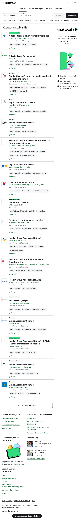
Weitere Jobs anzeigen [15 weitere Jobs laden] (27, 405)
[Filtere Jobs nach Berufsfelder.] (11, 21)
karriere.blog (32, 438)
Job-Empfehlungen (36, 9)
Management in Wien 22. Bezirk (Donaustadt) (38, 428)
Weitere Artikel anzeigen (36, 459)
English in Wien (7, 428)
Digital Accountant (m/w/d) (21, 164)
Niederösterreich (20, 247)
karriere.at (6, 471)
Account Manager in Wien (11, 425)
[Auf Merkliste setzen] (12, 48)
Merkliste (58, 9)
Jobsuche (23, 9)
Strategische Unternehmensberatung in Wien (13, 485)
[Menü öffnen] (2, 3)
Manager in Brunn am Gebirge (37, 433)
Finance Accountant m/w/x (21, 182)
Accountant (11, 27)
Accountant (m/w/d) (18, 202)
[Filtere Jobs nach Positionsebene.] (42, 21)
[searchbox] (13, 15)
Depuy (4, 493)
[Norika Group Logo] (11, 511)
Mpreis (4, 475)
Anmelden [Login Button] (73, 3)
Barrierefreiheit (18, 505)
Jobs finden (71, 16)
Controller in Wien (8, 421)
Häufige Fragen (7, 501)
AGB (33, 501)
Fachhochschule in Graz (10, 490)
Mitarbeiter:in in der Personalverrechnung (29, 36)
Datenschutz (6, 505)
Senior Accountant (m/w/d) (21, 123)
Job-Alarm (49, 9)
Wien (26, 27)
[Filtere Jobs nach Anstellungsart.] (26, 21)
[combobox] (13, 15)
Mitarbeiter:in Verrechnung (22, 56)
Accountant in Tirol (34, 418)
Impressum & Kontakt (22, 501)
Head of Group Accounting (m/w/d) (25, 280)
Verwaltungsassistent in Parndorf (10, 480)
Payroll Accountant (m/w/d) (22, 102)
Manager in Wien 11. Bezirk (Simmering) (36, 423)
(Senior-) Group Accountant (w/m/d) (26, 220)
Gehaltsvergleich (18, 464)
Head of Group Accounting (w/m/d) (25, 238)
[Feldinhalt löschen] (22, 15)
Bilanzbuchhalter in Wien (10, 418)
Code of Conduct (32, 505)
